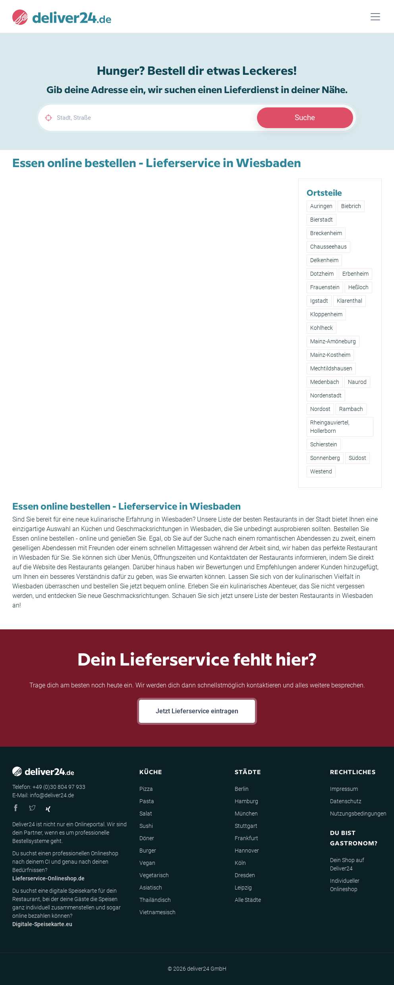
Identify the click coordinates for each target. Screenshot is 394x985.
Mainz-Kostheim (330, 355)
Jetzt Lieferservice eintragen (197, 711)
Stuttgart (246, 826)
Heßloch (358, 287)
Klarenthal (349, 301)
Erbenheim (355, 274)
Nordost (320, 409)
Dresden (245, 875)
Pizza (146, 789)
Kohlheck (321, 328)
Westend (321, 471)
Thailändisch (155, 900)
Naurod (357, 382)
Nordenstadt (326, 395)
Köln (240, 863)
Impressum (344, 789)
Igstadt (319, 301)
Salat (145, 813)
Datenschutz (345, 801)
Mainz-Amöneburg (333, 341)
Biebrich (351, 206)
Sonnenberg (325, 458)
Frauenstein (325, 287)
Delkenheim (324, 260)
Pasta (146, 801)
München (246, 813)
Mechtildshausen (331, 368)
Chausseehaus (328, 246)
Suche (305, 117)
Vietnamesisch (157, 912)
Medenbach (324, 382)
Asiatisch (150, 887)
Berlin (242, 789)
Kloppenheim (326, 314)
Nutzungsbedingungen (358, 813)
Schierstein (323, 444)
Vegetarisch (154, 875)
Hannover (247, 850)
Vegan (147, 863)
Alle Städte (248, 900)
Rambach (351, 409)
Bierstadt (321, 219)
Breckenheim (326, 233)
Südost (357, 458)
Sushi (146, 826)
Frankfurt (246, 838)
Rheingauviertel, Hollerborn (330, 426)
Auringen (321, 206)
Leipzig (243, 887)
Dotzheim (322, 274)
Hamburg (246, 801)
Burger (147, 850)
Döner (146, 838)
